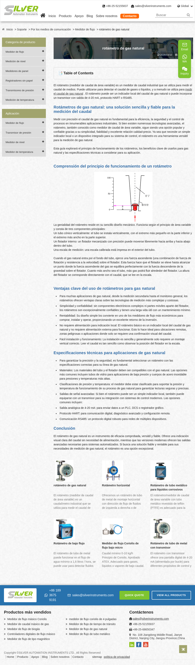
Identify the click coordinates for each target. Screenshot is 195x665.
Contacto (129, 16)
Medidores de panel (17, 71)
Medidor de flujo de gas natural (87, 629)
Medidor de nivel (15, 142)
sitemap (97, 656)
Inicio (52, 16)
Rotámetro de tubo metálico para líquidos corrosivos (168, 487)
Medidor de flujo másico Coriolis (27, 619)
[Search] (188, 15)
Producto (65, 16)
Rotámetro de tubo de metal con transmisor (168, 545)
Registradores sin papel (19, 80)
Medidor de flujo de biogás (23, 629)
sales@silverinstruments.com (153, 6)
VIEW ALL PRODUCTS (171, 595)
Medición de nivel (15, 61)
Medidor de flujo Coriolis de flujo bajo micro (120, 545)
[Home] (42, 16)
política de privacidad (117, 656)
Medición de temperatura (20, 99)
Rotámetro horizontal (116, 485)
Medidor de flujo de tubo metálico (89, 634)
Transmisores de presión (20, 90)
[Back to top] (183, 649)
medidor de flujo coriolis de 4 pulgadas (92, 619)
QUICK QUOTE (134, 595)
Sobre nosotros (107, 16)
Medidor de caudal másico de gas (28, 624)
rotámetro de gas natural (70, 485)
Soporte (22, 29)
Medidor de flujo (85, 29)
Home (10, 656)
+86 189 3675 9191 (52, 595)
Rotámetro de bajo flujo (69, 543)
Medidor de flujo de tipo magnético (28, 639)
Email (184, 46)
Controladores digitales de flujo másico (31, 634)
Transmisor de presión (18, 132)
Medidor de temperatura (19, 151)
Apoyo (78, 16)
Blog (90, 16)
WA (184, 58)
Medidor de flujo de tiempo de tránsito (92, 624)
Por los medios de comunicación (51, 29)
